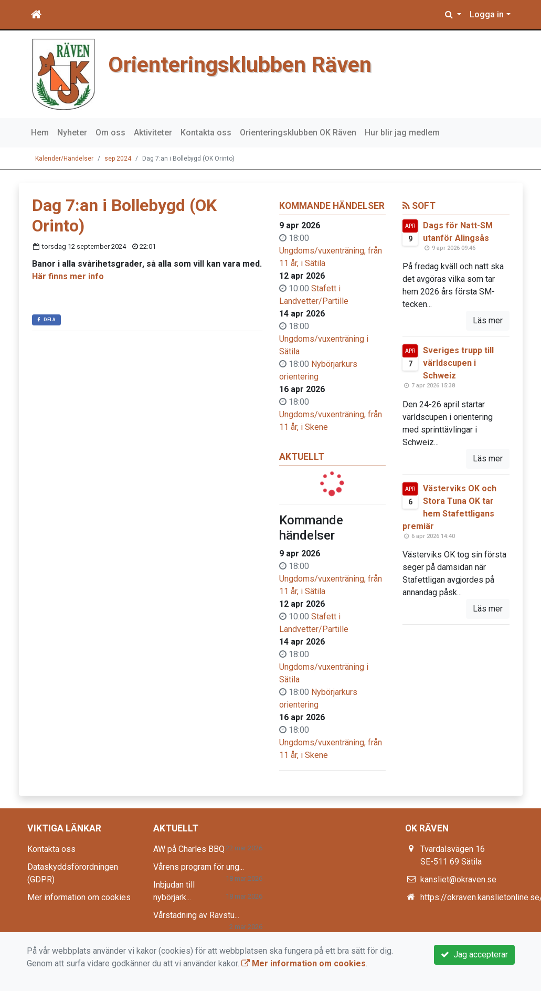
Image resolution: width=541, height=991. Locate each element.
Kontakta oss (206, 133)
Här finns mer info (68, 276)
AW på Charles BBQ (189, 849)
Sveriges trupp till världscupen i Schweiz (458, 363)
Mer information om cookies (79, 897)
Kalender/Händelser (64, 158)
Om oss (110, 133)
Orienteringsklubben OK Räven (298, 133)
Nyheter (72, 133)
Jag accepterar (474, 955)
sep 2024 (117, 158)
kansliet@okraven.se (458, 879)
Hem (40, 133)
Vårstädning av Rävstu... (196, 915)
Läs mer (488, 320)
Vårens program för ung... (198, 867)
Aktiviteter (153, 133)
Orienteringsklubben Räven (240, 64)
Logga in (487, 14)
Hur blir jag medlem (402, 133)
